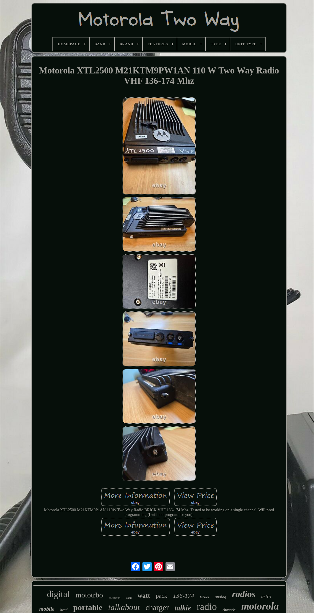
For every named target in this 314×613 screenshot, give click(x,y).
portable (87, 607)
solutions (114, 597)
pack (161, 595)
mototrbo (89, 595)
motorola (260, 606)
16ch (129, 597)
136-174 (183, 595)
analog (220, 597)
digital (58, 594)
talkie (182, 608)
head (63, 610)
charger (157, 607)
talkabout (124, 607)
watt (144, 595)
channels (229, 610)
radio (207, 606)
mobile (46, 609)
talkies (204, 597)
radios (243, 594)
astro (266, 596)
